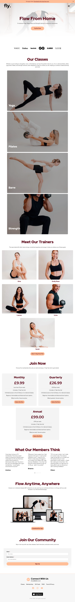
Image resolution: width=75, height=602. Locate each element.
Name (8, 551)
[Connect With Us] (28, 579)
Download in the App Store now (41, 1)
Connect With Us (39, 578)
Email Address (10, 557)
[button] (68, 6)
